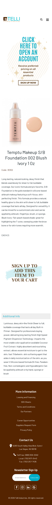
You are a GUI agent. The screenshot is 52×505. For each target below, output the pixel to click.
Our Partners (26, 411)
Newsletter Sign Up (26, 470)
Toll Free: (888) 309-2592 (27, 455)
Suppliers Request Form (26, 425)
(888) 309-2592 (44, 7)
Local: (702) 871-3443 (28, 458)
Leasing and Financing (26, 397)
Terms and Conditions (26, 407)
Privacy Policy (26, 430)
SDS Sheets (26, 402)
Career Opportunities (26, 420)
